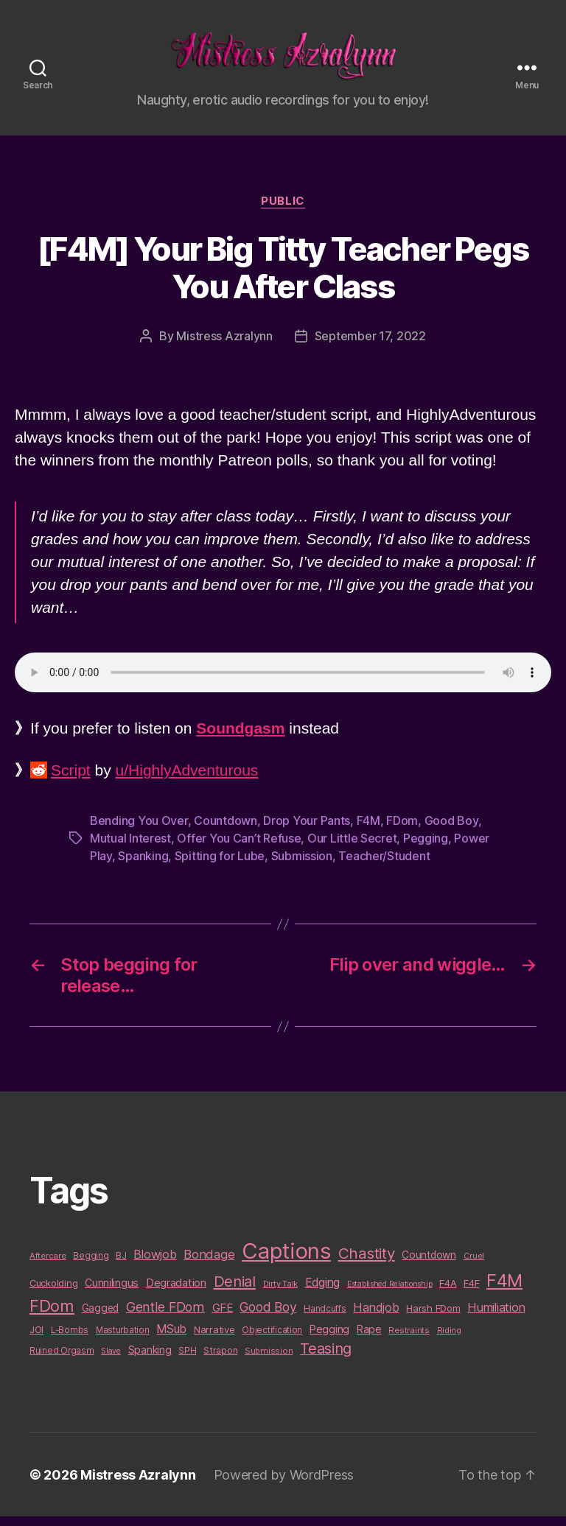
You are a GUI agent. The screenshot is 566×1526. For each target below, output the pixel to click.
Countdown (225, 830)
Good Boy (451, 830)
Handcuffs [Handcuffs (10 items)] (325, 1318)
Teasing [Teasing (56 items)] (326, 1358)
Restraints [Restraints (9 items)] (408, 1340)
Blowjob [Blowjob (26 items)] (154, 1264)
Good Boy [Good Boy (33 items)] (268, 1316)
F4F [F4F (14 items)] (471, 1293)
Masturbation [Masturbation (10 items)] (123, 1340)
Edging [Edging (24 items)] (322, 1293)
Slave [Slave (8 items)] (111, 1360)
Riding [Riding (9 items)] (449, 1340)
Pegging (425, 848)
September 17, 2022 (370, 345)
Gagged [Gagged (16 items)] (100, 1317)
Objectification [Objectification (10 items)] (272, 1340)
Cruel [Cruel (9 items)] (474, 1266)
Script (71, 780)
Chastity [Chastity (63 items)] (366, 1263)
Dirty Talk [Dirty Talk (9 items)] (280, 1294)
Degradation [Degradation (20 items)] (176, 1293)
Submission (301, 866)
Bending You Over (139, 830)
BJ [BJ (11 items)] (121, 1265)
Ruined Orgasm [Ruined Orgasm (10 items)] (61, 1360)
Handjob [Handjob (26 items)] (376, 1316)
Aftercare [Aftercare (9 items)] (47, 1266)
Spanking (143, 866)
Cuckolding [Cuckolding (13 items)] (53, 1293)
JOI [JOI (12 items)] (36, 1339)
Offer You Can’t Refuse (239, 848)
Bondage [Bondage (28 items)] (209, 1264)
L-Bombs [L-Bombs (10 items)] (69, 1340)
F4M (368, 830)
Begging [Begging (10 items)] (90, 1266)
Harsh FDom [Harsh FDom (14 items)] (433, 1317)
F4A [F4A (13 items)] (447, 1293)
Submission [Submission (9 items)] (269, 1360)
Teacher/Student (384, 866)
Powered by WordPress (284, 1484)
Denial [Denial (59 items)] (235, 1291)
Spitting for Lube (220, 866)
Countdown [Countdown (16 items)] (429, 1265)
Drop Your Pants (306, 830)
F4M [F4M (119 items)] (504, 1290)
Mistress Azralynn (224, 345)
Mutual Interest (130, 848)
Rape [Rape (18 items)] (369, 1338)
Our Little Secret (351, 848)
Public (282, 210)
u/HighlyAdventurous (187, 780)
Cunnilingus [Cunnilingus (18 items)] (112, 1293)
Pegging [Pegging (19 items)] (329, 1339)
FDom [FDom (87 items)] (51, 1315)
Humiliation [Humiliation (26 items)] (496, 1316)
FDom (402, 830)
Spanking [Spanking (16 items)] (150, 1359)
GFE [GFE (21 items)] (222, 1317)
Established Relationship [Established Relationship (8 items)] (390, 1294)
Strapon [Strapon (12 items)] (220, 1359)
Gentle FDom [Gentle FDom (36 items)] (165, 1316)
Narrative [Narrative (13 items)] (214, 1339)
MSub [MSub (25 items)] (171, 1339)
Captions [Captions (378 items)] (286, 1261)
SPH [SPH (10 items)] (187, 1360)
